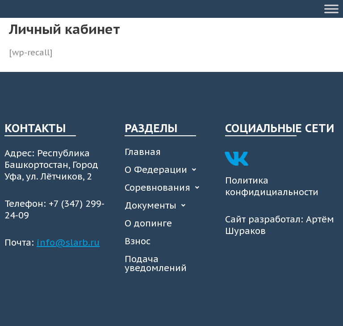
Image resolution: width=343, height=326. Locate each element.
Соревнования (164, 188)
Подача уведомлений (156, 263)
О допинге (148, 223)
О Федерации (163, 170)
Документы (157, 205)
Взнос (138, 241)
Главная (143, 152)
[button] (170, 170)
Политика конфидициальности (271, 186)
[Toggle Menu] (331, 8)
